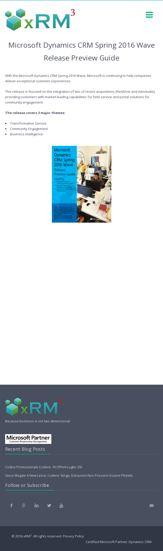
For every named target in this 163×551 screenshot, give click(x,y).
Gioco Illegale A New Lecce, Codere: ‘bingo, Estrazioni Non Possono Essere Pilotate (69, 475)
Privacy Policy (73, 536)
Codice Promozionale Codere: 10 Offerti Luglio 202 (43, 467)
